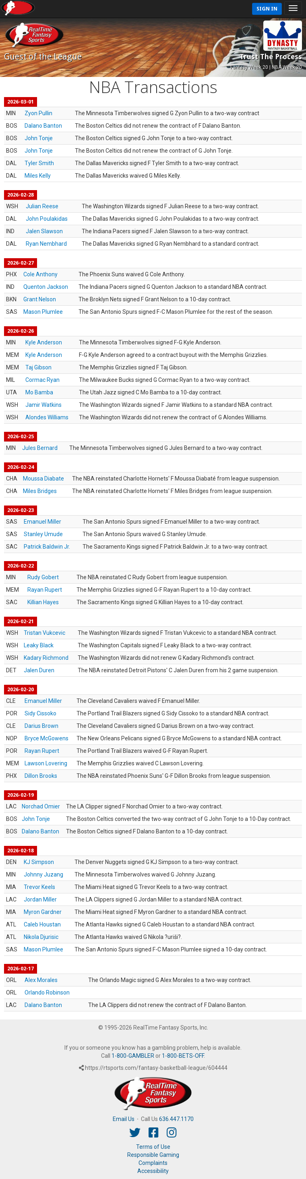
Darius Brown (41, 726)
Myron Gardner (43, 912)
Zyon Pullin (38, 113)
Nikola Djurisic (41, 937)
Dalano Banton (43, 125)
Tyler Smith (39, 163)
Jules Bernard (40, 448)
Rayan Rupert (44, 589)
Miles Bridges (40, 491)
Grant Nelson (39, 299)
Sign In (266, 9)
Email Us (123, 1119)
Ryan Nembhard (46, 243)
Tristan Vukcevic (44, 633)
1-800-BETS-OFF (183, 1056)
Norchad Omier (41, 806)
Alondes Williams (46, 417)
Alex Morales (41, 980)
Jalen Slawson (44, 231)
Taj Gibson (38, 367)
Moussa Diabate (43, 478)
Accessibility (153, 1171)
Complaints (153, 1163)
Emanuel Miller (42, 521)
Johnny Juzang (43, 874)
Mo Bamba (39, 392)
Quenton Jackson (45, 287)
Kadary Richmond (46, 658)
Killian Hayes (43, 602)
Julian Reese (42, 206)
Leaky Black (39, 645)
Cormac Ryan (42, 380)
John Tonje (39, 138)
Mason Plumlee (43, 312)
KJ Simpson (39, 862)
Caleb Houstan (42, 924)
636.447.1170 (176, 1119)
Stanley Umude (43, 534)
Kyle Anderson (43, 342)
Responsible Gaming (153, 1155)
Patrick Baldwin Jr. (47, 546)
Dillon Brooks (41, 776)
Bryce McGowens (46, 738)
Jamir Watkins (43, 405)
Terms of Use (153, 1147)
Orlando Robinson (47, 992)
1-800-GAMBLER (133, 1056)
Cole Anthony (40, 274)
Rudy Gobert (43, 577)
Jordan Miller (40, 899)
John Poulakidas (47, 218)
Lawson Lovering (46, 763)
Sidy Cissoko (40, 713)
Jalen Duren (39, 670)
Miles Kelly (38, 175)
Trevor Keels (39, 887)
